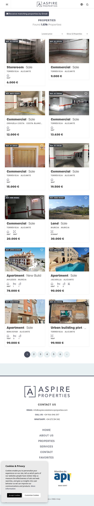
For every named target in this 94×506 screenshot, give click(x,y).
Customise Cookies (32, 495)
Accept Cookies (14, 495)
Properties (46, 441)
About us (46, 435)
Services (46, 446)
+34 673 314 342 (53, 419)
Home (46, 430)
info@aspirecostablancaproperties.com (51, 410)
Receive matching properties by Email (26, 14)
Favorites (46, 457)
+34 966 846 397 (51, 415)
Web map (56, 499)
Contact (46, 452)
